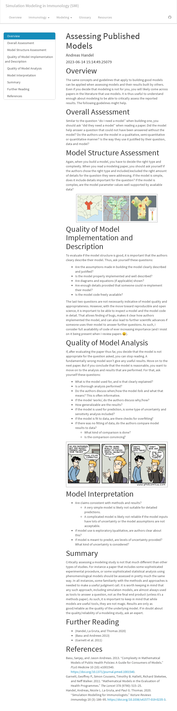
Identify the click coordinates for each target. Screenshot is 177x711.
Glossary (85, 17)
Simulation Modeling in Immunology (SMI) (42, 5)
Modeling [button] (64, 17)
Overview (15, 17)
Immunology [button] (39, 17)
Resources (105, 17)
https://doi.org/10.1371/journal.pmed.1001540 (102, 672)
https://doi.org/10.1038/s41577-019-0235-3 (136, 699)
